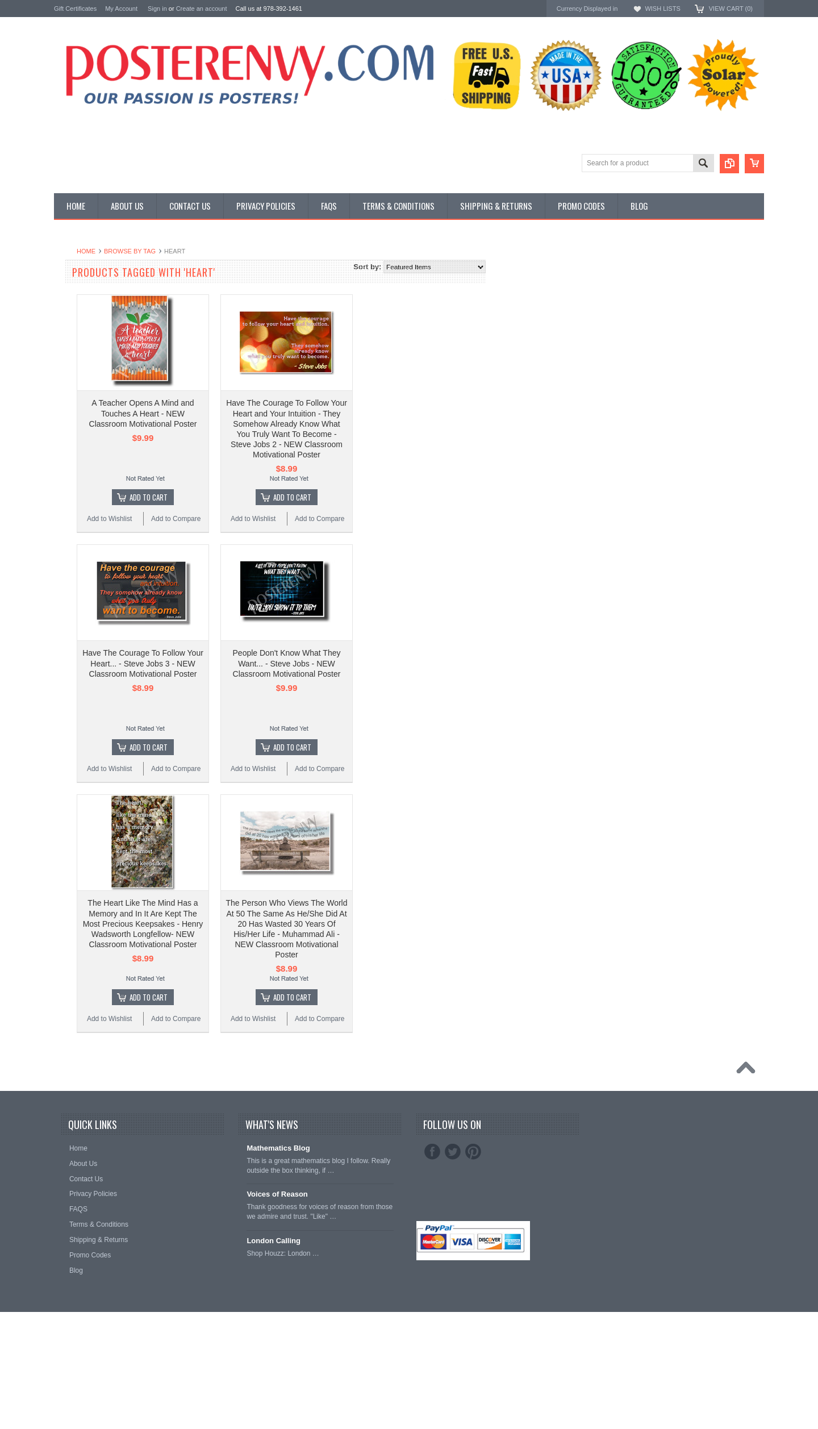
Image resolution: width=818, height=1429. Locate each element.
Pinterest (473, 1152)
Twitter (453, 1152)
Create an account (201, 8)
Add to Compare (312, 519)
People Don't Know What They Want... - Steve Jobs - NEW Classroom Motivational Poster (423, 663)
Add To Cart (285, 497)
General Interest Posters (94, 290)
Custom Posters (80, 280)
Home (222, 251)
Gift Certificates (75, 8)
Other (63, 299)
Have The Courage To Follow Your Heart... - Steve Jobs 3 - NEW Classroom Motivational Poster (279, 663)
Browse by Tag (266, 251)
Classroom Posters (85, 270)
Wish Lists (662, 8)
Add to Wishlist (245, 519)
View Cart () (731, 8)
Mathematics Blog (278, 1148)
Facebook (432, 1152)
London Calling (274, 1240)
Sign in (157, 8)
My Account (121, 8)
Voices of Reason (277, 1194)
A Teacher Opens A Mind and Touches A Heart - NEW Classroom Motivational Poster (279, 413)
